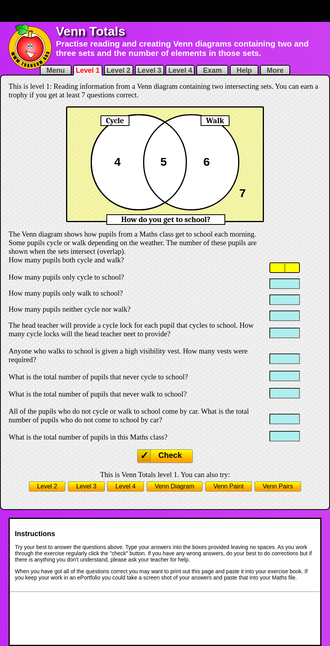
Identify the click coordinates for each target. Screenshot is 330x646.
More (275, 70)
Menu (56, 70)
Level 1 (88, 70)
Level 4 (180, 70)
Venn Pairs (278, 486)
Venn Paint (228, 486)
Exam (212, 70)
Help (244, 70)
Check (170, 455)
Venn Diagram (174, 486)
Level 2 (119, 70)
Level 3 (149, 70)
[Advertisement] (165, 11)
